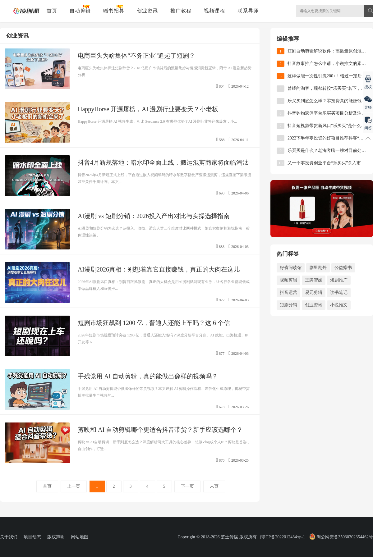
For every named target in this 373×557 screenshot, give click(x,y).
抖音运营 (288, 292)
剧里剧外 (318, 267)
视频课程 (214, 10)
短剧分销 (288, 305)
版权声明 (56, 537)
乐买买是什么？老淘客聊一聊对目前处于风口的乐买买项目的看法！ (327, 150)
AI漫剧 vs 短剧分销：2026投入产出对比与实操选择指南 (154, 215)
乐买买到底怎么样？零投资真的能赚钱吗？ (327, 100)
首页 (52, 10)
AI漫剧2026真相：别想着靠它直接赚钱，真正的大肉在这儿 (159, 269)
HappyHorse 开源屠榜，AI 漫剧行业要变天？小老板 (148, 109)
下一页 (187, 486)
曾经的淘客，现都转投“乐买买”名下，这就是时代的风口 (327, 88)
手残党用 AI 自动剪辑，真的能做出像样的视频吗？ (148, 376)
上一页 (73, 486)
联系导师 (248, 10)
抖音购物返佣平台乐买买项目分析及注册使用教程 (327, 113)
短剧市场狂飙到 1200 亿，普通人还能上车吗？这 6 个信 (154, 322)
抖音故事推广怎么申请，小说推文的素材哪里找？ (327, 63)
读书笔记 (339, 292)
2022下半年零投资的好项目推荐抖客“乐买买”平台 (327, 138)
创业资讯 (147, 10)
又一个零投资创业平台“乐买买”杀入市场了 (327, 163)
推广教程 (180, 10)
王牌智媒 (313, 280)
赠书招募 (113, 10)
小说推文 (339, 305)
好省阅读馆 (291, 267)
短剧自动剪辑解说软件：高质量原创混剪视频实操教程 (327, 51)
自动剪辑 (80, 10)
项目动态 (32, 537)
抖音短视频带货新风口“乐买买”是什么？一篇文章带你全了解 (327, 125)
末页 (214, 486)
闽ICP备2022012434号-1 (282, 537)
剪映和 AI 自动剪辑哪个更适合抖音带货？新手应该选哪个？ (160, 429)
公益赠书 (343, 267)
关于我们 (8, 537)
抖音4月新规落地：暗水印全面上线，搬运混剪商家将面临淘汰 (163, 162)
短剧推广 (339, 280)
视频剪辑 (288, 280)
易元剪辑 (313, 292)
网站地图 (79, 537)
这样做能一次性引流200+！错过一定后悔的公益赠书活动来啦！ (327, 76)
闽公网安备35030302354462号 (340, 537)
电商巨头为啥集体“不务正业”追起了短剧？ (136, 55)
